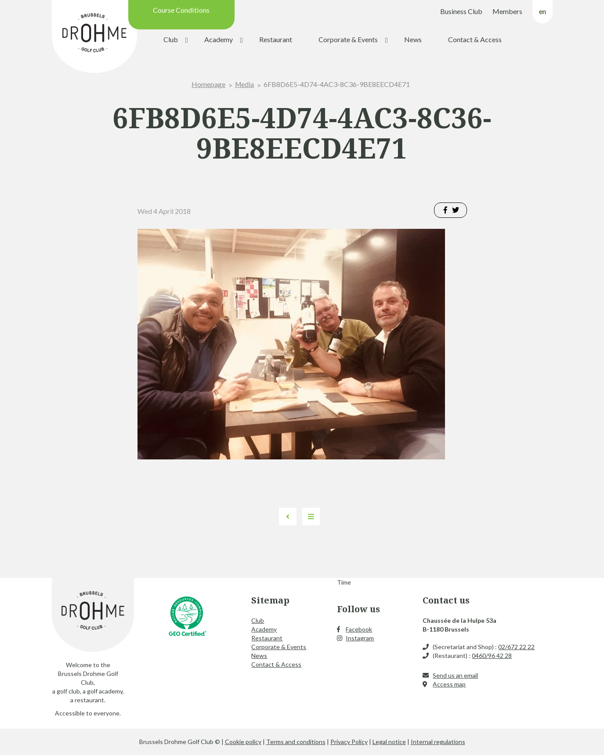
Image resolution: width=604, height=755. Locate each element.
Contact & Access (475, 39)
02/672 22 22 (516, 646)
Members (507, 11)
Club (170, 39)
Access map (449, 684)
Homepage (208, 84)
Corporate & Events (348, 39)
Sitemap (270, 600)
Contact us (446, 600)
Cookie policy (243, 741)
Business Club (461, 11)
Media (244, 84)
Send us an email (455, 675)
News (413, 39)
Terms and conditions (296, 741)
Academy (218, 39)
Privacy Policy (349, 741)
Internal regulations (438, 741)
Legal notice (389, 741)
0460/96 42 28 (492, 655)
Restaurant (275, 39)
